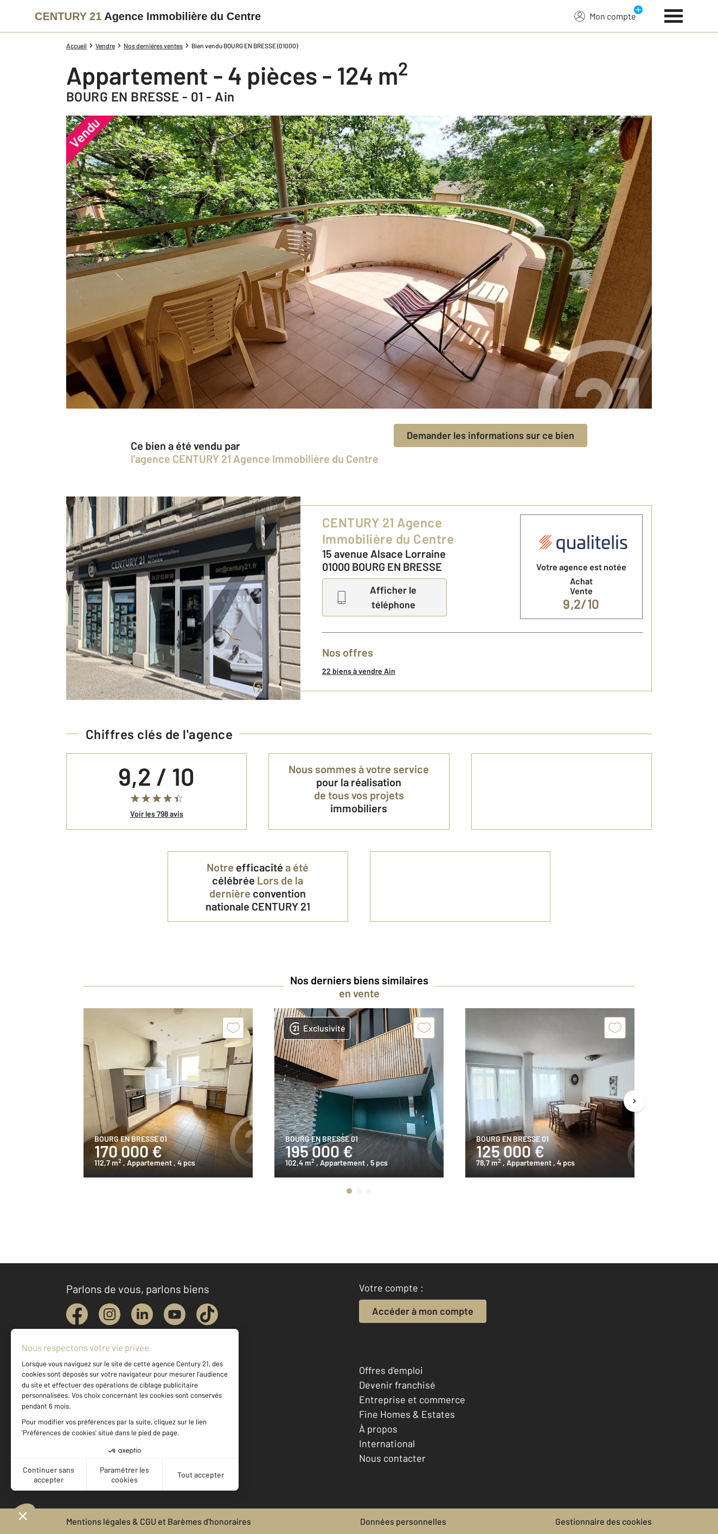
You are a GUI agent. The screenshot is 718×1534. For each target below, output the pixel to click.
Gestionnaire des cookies (603, 1521)
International (387, 1443)
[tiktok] (207, 1314)
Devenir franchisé (397, 1385)
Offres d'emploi (391, 1370)
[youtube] (174, 1314)
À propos (378, 1429)
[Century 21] (148, 16)
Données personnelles (403, 1521)
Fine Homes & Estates (407, 1414)
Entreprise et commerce (412, 1399)
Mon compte (605, 16)
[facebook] (77, 1314)
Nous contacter (392, 1458)
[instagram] (109, 1314)
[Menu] (673, 15)
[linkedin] (142, 1314)
